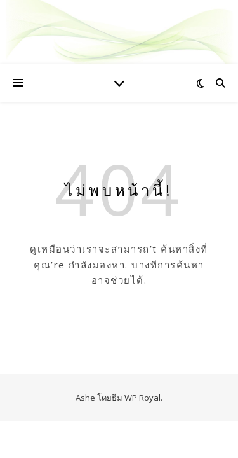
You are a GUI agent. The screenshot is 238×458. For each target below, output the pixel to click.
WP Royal (142, 397)
